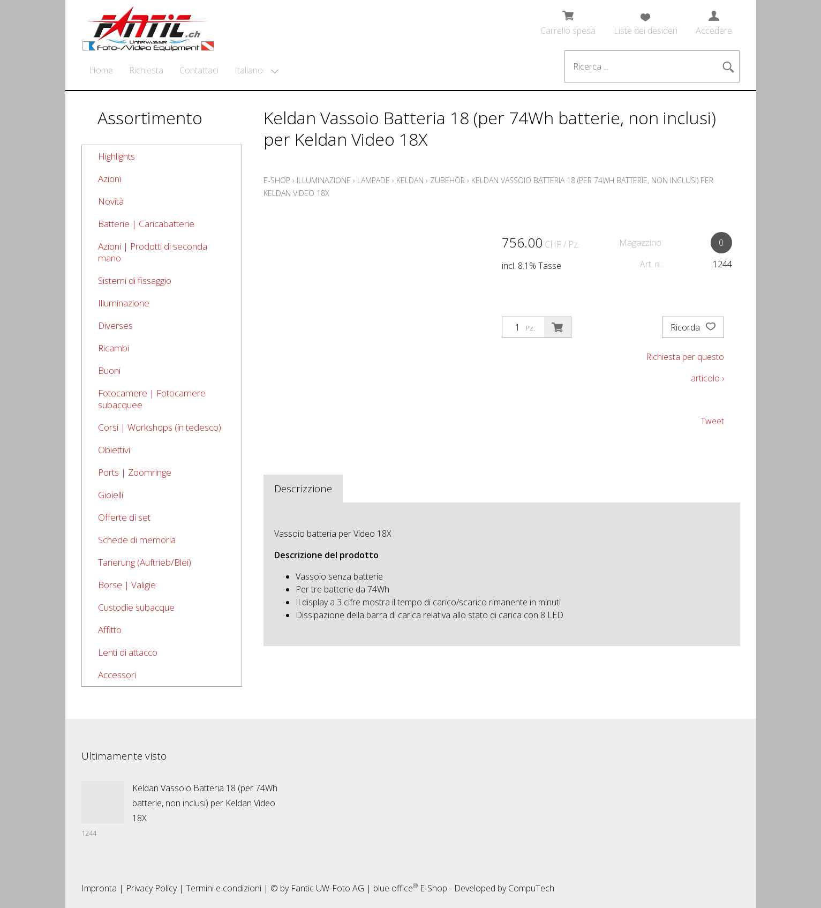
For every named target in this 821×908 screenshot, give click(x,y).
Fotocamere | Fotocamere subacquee (152, 399)
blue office (395, 888)
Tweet (712, 421)
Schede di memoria (137, 540)
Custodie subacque (136, 607)
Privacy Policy (151, 888)
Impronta (99, 888)
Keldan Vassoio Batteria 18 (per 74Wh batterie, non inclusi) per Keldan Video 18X (204, 803)
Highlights (116, 156)
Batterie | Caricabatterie (146, 223)
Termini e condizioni (223, 888)
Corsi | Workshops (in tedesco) (159, 427)
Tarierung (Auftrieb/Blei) (144, 562)
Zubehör (447, 180)
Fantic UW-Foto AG (327, 888)
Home (101, 70)
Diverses (115, 325)
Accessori (117, 675)
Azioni (109, 178)
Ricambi (113, 348)
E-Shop (276, 180)
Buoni (109, 370)
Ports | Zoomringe (134, 472)
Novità (111, 201)
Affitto (110, 630)
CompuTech (531, 888)
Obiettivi (114, 450)
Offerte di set (124, 517)
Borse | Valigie (127, 585)
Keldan (410, 180)
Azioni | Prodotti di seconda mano (152, 252)
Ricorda (693, 327)
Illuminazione (123, 303)
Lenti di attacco (127, 652)
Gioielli (110, 495)
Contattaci (199, 70)
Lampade (373, 180)
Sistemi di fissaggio (134, 280)
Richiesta (146, 70)
